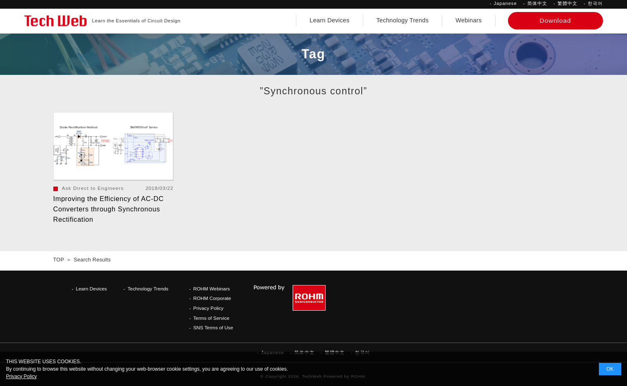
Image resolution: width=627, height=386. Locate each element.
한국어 (595, 3)
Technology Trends (403, 20)
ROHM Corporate (212, 298)
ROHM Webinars (211, 288)
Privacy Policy (208, 308)
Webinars (468, 20)
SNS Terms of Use (213, 327)
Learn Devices (329, 20)
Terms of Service (211, 318)
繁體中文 (567, 3)
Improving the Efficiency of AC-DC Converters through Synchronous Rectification (108, 209)
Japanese (505, 3)
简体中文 (537, 3)
